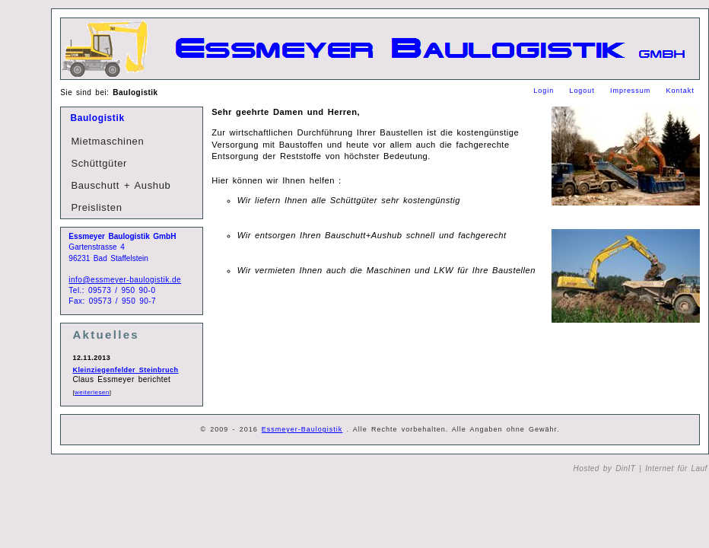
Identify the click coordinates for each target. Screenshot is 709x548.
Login (545, 90)
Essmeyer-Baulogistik (302, 429)
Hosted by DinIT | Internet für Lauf (640, 468)
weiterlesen (92, 392)
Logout (584, 90)
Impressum (632, 90)
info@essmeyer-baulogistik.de (124, 280)
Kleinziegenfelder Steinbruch (125, 370)
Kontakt (680, 90)
